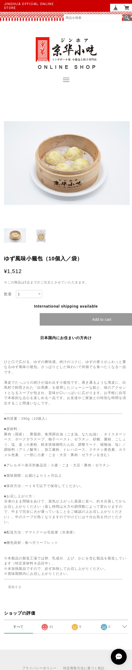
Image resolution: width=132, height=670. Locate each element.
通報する (15, 587)
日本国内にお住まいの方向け (66, 338)
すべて (18, 627)
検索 (127, 18)
